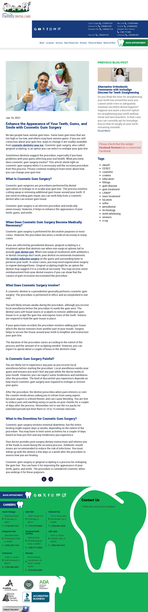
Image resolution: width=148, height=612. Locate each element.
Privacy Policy (103, 606)
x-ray (105, 200)
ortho (105, 182)
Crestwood (7, 532)
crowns (106, 155)
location (107, 179)
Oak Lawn (52, 510)
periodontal (109, 186)
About (42, 22)
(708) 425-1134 (10, 524)
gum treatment (111, 169)
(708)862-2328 (104, 6)
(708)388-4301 (131, 14)
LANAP (106, 172)
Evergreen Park (9, 510)
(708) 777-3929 (124, 11)
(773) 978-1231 (10, 505)
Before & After (110, 22)
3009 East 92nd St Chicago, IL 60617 (10, 498)
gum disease (109, 165)
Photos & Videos (95, 22)
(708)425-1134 (106, 9)
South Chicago (8, 491)
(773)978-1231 (105, 3)
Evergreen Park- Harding (32, 511)
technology (108, 189)
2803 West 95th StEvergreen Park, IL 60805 (11, 518)
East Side (29, 491)
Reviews (83, 22)
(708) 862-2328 (56, 505)
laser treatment (111, 175)
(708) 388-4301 (10, 546)
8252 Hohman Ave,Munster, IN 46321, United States (33, 541)
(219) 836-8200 (33, 549)
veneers (107, 196)
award (106, 144)
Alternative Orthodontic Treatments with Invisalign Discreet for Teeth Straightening (118, 69)
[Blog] (62, 8)
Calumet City (54, 491)
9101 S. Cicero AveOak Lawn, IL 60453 (57, 518)
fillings (106, 162)
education (108, 158)
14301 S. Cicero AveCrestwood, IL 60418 (11, 539)
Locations (50, 22)
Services (59, 22)
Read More (104, 110)
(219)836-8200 (130, 6)
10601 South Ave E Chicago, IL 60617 (34, 498)
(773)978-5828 (131, 3)
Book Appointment (136, 22)
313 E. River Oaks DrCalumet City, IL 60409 (57, 498)
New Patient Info (71, 22)
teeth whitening (111, 193)
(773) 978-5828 (33, 505)
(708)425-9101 (102, 14)
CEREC (106, 148)
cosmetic (107, 151)
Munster (29, 532)
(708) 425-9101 (56, 524)
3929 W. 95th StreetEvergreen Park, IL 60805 (33, 520)
